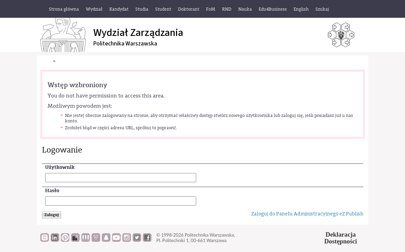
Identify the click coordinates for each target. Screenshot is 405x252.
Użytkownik (60, 167)
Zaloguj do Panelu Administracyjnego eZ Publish (307, 214)
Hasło (52, 190)
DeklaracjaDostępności (340, 238)
